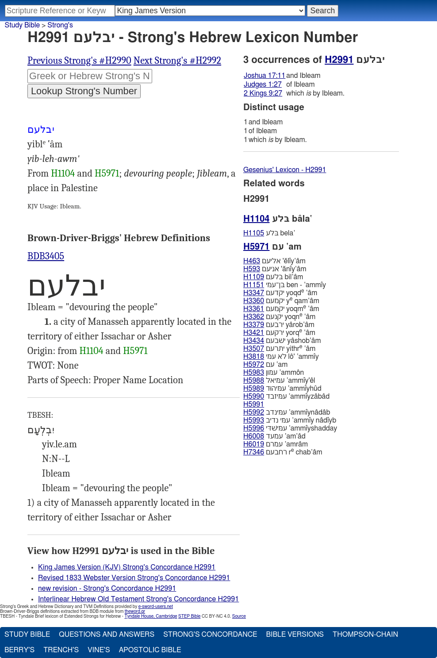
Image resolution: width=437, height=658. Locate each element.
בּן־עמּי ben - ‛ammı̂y (284, 285)
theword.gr (135, 611)
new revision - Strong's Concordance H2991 (107, 588)
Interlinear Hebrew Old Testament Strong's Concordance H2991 (138, 599)
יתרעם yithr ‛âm (279, 348)
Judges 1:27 (263, 84)
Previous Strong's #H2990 (79, 60)
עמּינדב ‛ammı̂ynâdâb (286, 412)
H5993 (253, 420)
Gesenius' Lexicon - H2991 (284, 169)
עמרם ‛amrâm (275, 444)
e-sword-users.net (155, 606)
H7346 (253, 452)
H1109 (253, 277)
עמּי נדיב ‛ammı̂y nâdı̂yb (289, 420)
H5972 (253, 364)
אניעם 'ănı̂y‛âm (274, 269)
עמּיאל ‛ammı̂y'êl (279, 380)
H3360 (253, 300)
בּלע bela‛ (269, 233)
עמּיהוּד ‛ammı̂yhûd (282, 388)
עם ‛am (265, 364)
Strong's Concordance (210, 634)
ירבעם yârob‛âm (278, 324)
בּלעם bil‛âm (273, 277)
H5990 (253, 396)
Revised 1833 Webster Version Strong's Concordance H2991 (134, 577)
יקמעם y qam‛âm (281, 300)
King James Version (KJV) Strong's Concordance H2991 (126, 567)
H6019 (253, 444)
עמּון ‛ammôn (273, 372)
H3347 (253, 292)
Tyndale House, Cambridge (150, 616)
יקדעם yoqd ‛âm (280, 292)
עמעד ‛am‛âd (274, 436)
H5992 (253, 412)
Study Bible (22, 25)
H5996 (253, 428)
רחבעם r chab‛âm (282, 452)
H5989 (253, 388)
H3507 (253, 348)
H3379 (253, 324)
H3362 (253, 316)
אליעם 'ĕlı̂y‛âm (274, 261)
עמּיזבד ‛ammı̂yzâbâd (286, 396)
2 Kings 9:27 (263, 93)
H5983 (253, 372)
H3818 (253, 356)
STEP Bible (189, 616)
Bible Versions (295, 634)
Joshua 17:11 (264, 75)
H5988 (253, 380)
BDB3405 (45, 256)
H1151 (253, 285)
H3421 (253, 332)
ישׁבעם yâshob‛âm (282, 340)
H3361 (253, 308)
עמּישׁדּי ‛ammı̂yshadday (290, 428)
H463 (251, 261)
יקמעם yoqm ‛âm (281, 308)
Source (239, 616)
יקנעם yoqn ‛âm (279, 316)
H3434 (253, 340)
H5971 (107, 173)
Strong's (60, 25)
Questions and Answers (106, 634)
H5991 (253, 404)
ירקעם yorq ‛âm (279, 332)
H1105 (253, 233)
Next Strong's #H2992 (177, 60)
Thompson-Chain (365, 634)
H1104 (63, 173)
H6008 (253, 436)
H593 (251, 269)
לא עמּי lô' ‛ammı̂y (281, 356)
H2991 (339, 60)
